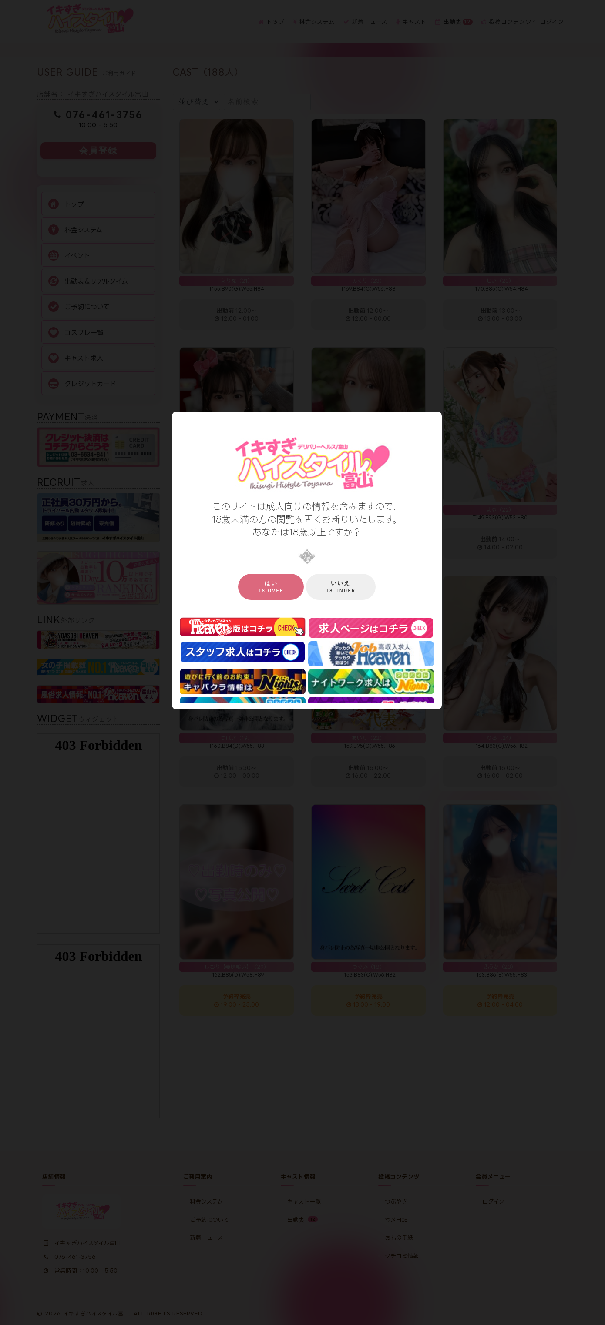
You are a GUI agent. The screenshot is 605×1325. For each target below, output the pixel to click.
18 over (270, 587)
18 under (341, 587)
